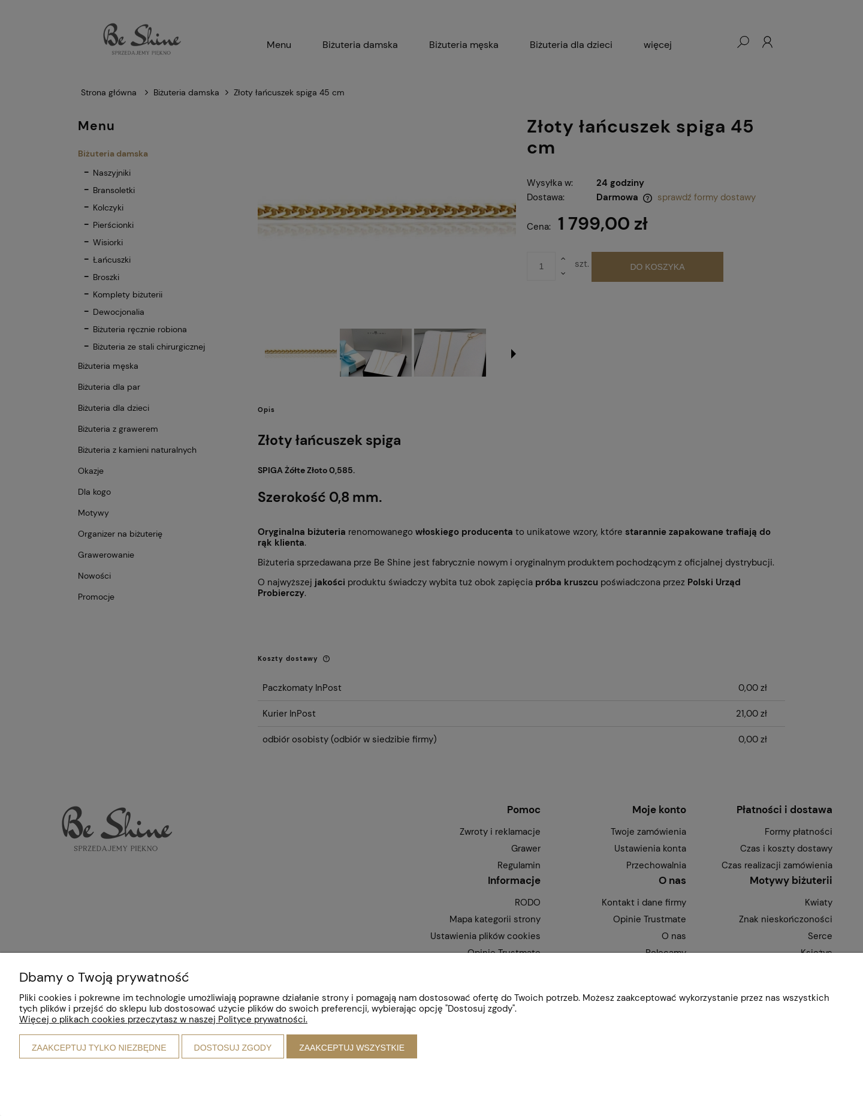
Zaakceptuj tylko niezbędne (99, 1047)
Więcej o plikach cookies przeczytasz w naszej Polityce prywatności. (163, 1019)
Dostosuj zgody (233, 1047)
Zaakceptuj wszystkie (352, 1047)
